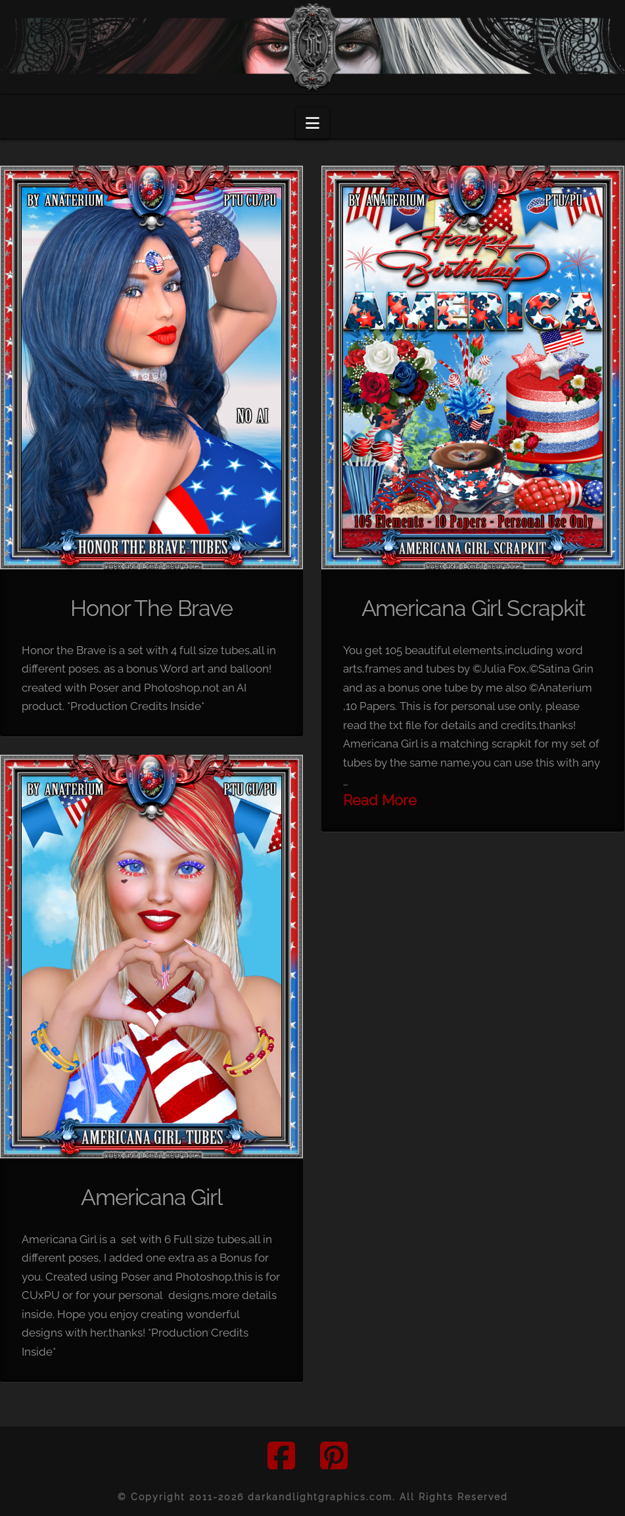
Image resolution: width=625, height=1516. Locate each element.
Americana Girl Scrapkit (473, 608)
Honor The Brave (151, 608)
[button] (312, 123)
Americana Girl (151, 1197)
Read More (380, 800)
